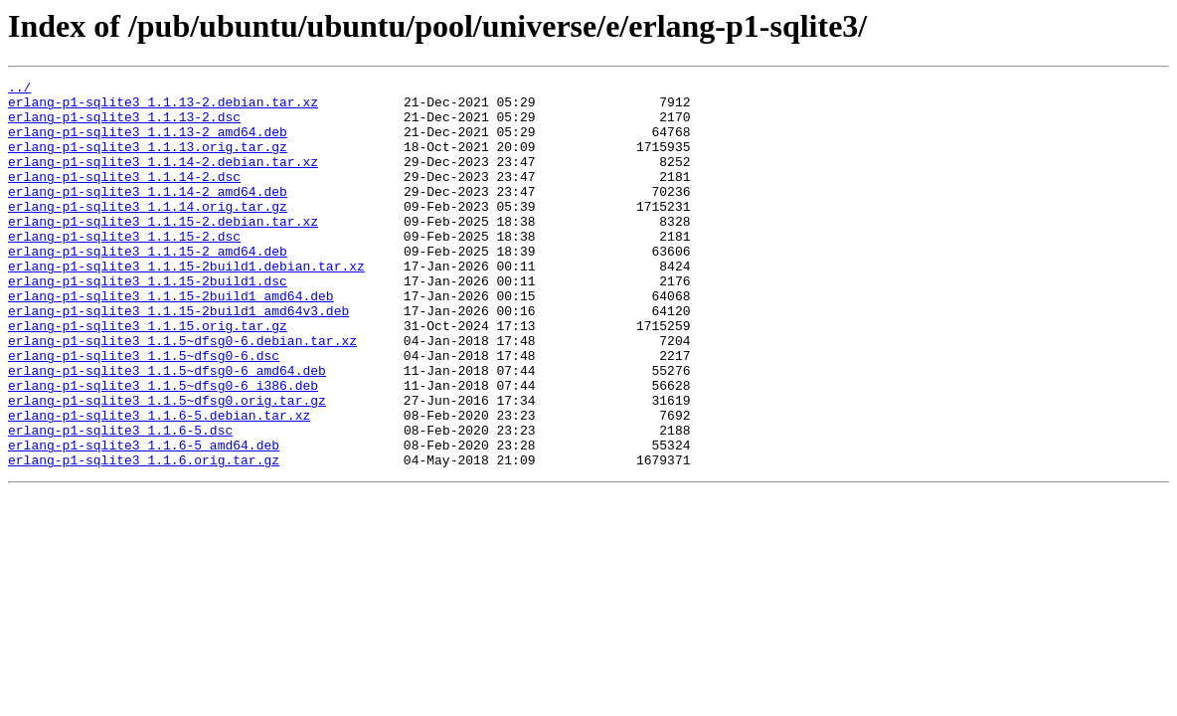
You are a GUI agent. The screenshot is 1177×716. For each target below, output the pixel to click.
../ (19, 89)
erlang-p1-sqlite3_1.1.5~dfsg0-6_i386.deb (163, 447)
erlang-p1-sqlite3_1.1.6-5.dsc (120, 501)
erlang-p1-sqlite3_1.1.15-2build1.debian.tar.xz (186, 304)
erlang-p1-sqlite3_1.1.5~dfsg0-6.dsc (143, 412)
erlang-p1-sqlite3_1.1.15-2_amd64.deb (147, 286)
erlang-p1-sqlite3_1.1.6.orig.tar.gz (143, 537)
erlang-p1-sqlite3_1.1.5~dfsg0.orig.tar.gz (167, 465)
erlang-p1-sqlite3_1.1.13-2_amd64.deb (147, 143)
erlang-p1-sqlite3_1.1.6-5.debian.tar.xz (159, 483)
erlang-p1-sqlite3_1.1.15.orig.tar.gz (147, 376)
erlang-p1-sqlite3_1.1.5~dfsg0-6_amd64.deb (167, 430)
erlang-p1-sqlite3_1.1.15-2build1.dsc (147, 322)
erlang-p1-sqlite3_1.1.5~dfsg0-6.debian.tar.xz (182, 394)
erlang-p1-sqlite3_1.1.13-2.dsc (124, 125)
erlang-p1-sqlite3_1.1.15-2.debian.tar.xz (163, 251)
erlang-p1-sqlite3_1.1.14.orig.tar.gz (147, 233)
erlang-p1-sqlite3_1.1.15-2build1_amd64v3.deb (178, 358)
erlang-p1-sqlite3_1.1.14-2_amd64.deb (147, 215)
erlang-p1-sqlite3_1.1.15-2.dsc (124, 268)
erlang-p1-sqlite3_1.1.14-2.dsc (124, 197)
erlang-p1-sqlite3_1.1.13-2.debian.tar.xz (163, 107)
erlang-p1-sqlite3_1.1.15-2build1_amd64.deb (171, 340)
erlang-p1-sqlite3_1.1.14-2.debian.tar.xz (163, 179)
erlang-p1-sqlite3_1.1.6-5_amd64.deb (143, 519)
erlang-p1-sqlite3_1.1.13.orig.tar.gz (147, 161)
